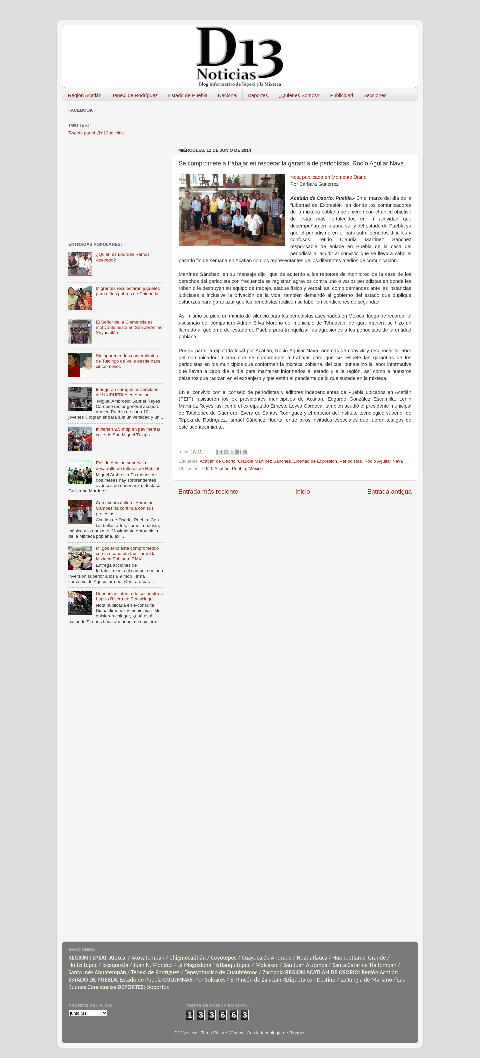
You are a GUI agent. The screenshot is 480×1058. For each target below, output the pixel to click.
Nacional (227, 95)
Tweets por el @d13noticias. (96, 132)
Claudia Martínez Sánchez (264, 461)
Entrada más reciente (208, 491)
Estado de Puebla (187, 95)
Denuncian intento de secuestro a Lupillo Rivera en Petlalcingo (129, 596)
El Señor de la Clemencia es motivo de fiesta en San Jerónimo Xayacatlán (129, 327)
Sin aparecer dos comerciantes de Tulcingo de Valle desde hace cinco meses (128, 361)
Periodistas (351, 461)
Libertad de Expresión (315, 461)
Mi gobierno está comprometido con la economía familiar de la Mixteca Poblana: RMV (127, 553)
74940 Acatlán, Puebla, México (232, 468)
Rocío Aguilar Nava (383, 461)
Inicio (302, 491)
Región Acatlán (85, 95)
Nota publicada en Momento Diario (328, 177)
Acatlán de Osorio (217, 461)
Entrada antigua (389, 491)
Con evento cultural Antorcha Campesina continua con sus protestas (124, 508)
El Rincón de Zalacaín (255, 979)
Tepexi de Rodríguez (135, 95)
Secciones (374, 95)
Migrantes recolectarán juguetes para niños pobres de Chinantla (128, 291)
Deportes (258, 95)
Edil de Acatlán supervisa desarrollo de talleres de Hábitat (127, 465)
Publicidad (341, 95)
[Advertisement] (299, 121)
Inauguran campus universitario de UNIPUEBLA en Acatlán (127, 392)
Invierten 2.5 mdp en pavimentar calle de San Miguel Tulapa (128, 432)
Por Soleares (210, 979)
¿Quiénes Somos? (299, 95)
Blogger (297, 1032)
